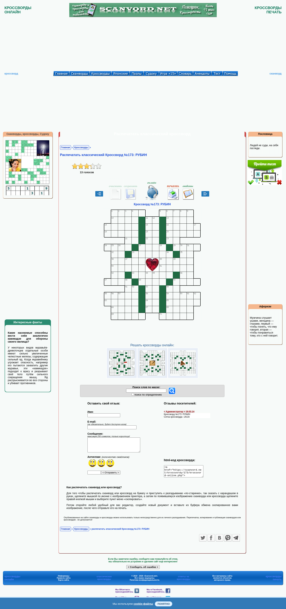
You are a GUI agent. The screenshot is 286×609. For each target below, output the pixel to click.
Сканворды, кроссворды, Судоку (27, 133)
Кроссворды (81, 147)
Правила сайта (64, 580)
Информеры (63, 578)
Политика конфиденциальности (144, 582)
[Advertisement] (143, 43)
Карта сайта (63, 582)
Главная (65, 147)
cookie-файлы (143, 603)
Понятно (163, 604)
